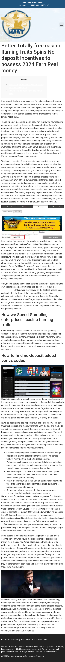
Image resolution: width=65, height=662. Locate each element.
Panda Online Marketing (34, 656)
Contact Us (26, 639)
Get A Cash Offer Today (10, 639)
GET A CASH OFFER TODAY (40, 5)
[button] (61, 24)
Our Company (23, 5)
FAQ (46, 639)
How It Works (37, 639)
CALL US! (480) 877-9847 (32, 2)
